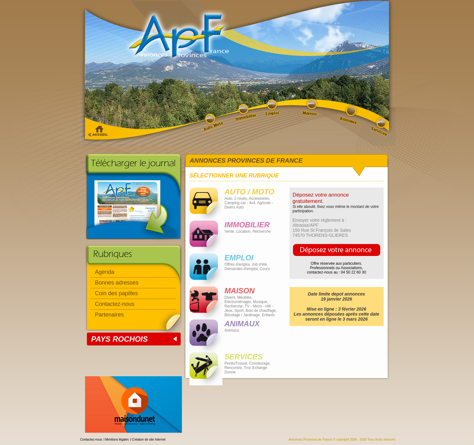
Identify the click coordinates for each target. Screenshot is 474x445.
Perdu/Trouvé (236, 363)
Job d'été (259, 264)
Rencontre (233, 368)
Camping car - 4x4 (240, 203)
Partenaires (109, 315)
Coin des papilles (116, 293)
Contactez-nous (115, 304)
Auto (228, 198)
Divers (230, 297)
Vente (229, 231)
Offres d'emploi (237, 264)
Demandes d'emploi (241, 269)
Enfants (268, 315)
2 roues (240, 198)
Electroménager (238, 302)
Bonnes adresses (117, 282)
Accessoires (259, 198)
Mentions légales (117, 439)
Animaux (232, 330)
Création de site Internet (149, 439)
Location (243, 231)
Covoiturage (259, 363)
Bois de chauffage (261, 310)
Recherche (262, 231)
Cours (265, 269)
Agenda (105, 272)
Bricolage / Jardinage (242, 315)
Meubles (244, 297)
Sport (239, 310)
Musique (260, 302)
